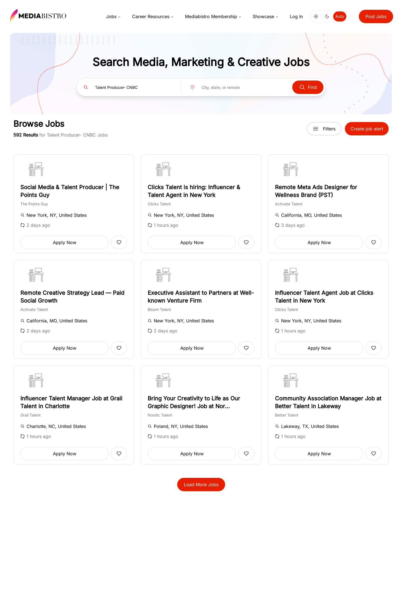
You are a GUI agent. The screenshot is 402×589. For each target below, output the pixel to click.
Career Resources (153, 16)
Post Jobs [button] (376, 16)
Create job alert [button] (366, 129)
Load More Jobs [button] (201, 484)
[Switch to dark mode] (327, 16)
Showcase (266, 16)
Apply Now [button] (64, 242)
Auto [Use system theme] (339, 16)
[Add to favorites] (119, 242)
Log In (296, 16)
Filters (324, 129)
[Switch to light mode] (316, 16)
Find (308, 87)
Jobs (113, 16)
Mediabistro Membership (213, 16)
